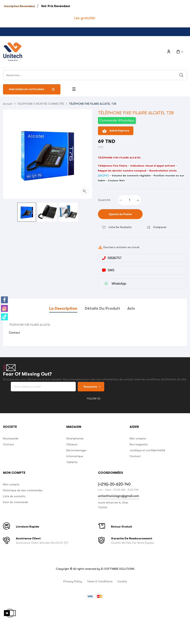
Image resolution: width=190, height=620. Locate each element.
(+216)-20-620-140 (114, 484)
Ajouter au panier (120, 214)
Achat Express (115, 131)
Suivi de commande (15, 502)
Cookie (122, 581)
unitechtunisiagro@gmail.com (118, 496)
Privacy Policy (72, 581)
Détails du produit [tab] (102, 308)
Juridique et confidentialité (147, 450)
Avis (131, 308)
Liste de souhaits (14, 496)
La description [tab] (63, 308)
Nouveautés (10, 438)
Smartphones (75, 438)
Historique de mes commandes (22, 490)
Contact (14, 332)
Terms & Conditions (100, 581)
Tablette (71, 462)
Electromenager (76, 450)
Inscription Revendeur (19, 6)
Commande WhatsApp (116, 120)
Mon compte (138, 438)
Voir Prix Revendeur (55, 6)
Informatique (74, 456)
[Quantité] (130, 200)
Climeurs (71, 444)
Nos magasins (139, 444)
